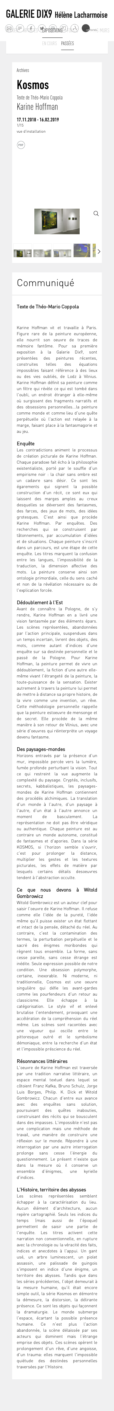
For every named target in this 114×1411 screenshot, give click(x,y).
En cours (49, 43)
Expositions (52, 30)
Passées (67, 43)
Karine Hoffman (37, 106)
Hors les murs (95, 30)
